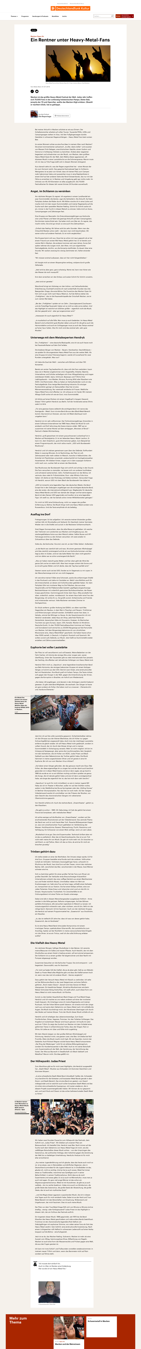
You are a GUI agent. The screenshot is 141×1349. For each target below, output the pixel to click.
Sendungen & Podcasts (40, 16)
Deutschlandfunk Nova (77, 3)
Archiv (64, 16)
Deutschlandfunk (62, 3)
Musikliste (55, 16)
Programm (25, 16)
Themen (13, 16)
